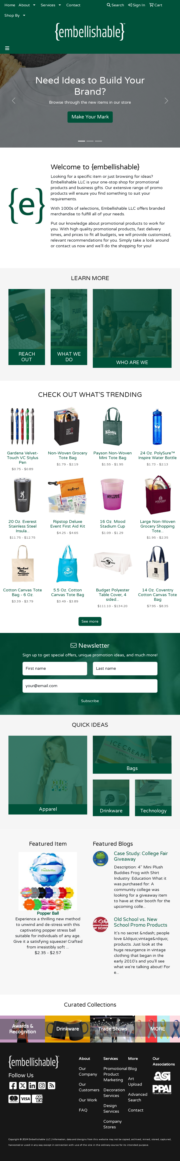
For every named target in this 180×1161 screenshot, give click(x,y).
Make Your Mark (90, 117)
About (24, 5)
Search (115, 5)
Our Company (88, 1071)
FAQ (83, 1110)
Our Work (88, 1100)
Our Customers (88, 1087)
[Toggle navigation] (7, 48)
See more (90, 621)
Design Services (111, 1108)
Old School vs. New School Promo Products (140, 922)
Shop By (12, 15)
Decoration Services (112, 1093)
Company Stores (112, 1124)
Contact (73, 5)
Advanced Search (137, 1097)
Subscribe (90, 701)
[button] (13, 101)
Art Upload (135, 1081)
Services (48, 5)
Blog (132, 1068)
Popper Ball (48, 913)
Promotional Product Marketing (112, 1074)
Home (9, 5)
